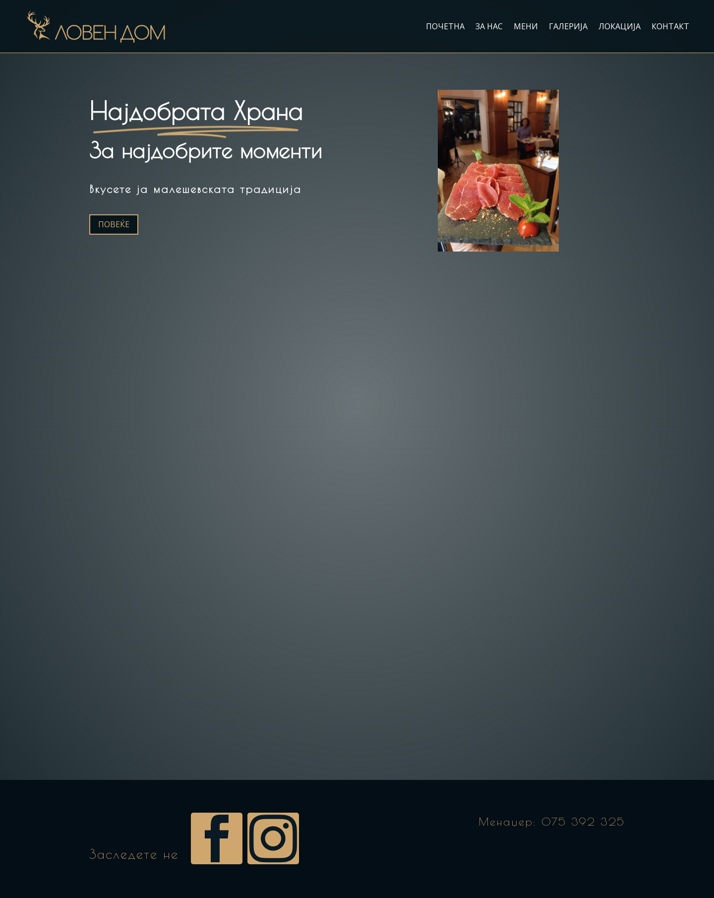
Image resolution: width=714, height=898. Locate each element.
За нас (489, 26)
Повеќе (113, 224)
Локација (619, 26)
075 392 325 (583, 821)
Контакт (670, 26)
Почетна (445, 26)
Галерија (568, 26)
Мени (526, 26)
